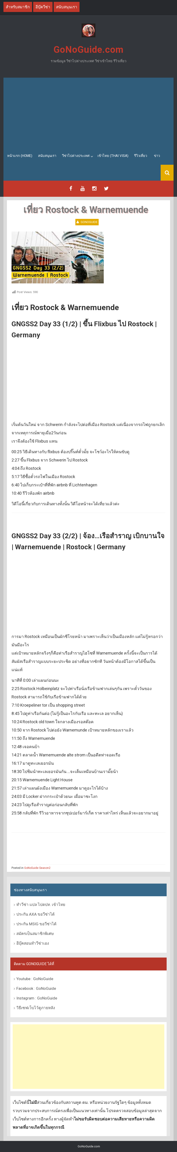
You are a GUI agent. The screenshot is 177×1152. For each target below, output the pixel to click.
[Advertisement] (88, 112)
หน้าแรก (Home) (19, 156)
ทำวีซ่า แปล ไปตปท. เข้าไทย (40, 904)
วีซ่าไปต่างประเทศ (76, 156)
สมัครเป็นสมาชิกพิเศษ (35, 933)
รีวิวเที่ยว (140, 156)
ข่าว (157, 156)
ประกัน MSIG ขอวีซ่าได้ (36, 924)
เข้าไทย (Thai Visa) (112, 156)
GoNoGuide (89, 222)
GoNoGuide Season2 (37, 868)
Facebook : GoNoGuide (36, 988)
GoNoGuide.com (88, 49)
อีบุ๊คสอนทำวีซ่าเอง (32, 943)
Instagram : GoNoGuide (36, 998)
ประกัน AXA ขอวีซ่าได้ (35, 914)
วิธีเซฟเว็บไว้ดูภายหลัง (35, 1007)
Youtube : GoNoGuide (34, 978)
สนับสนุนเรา (47, 156)
